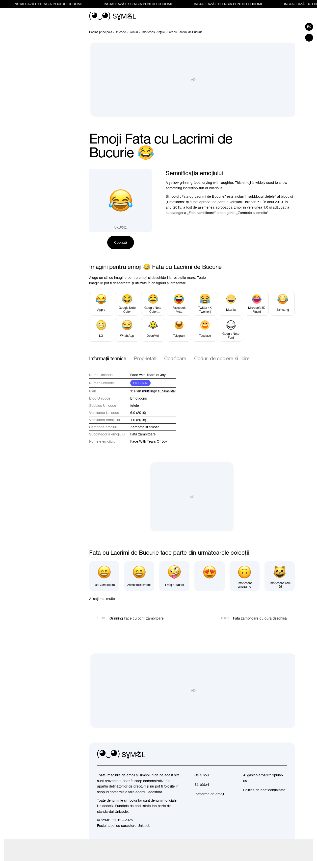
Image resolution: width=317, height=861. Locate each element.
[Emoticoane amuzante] (245, 576)
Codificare (175, 358)
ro (309, 26)
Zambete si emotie (144, 427)
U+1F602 (140, 383)
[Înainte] (292, 32)
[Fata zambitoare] (104, 576)
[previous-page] (100, 32)
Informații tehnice (107, 358)
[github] (272, 754)
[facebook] (283, 754)
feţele (134, 405)
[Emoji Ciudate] (174, 576)
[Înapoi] (283, 32)
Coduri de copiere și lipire (222, 358)
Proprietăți (145, 358)
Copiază (120, 242)
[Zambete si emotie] (139, 576)
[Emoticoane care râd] (279, 576)
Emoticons (138, 398)
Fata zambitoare (143, 434)
